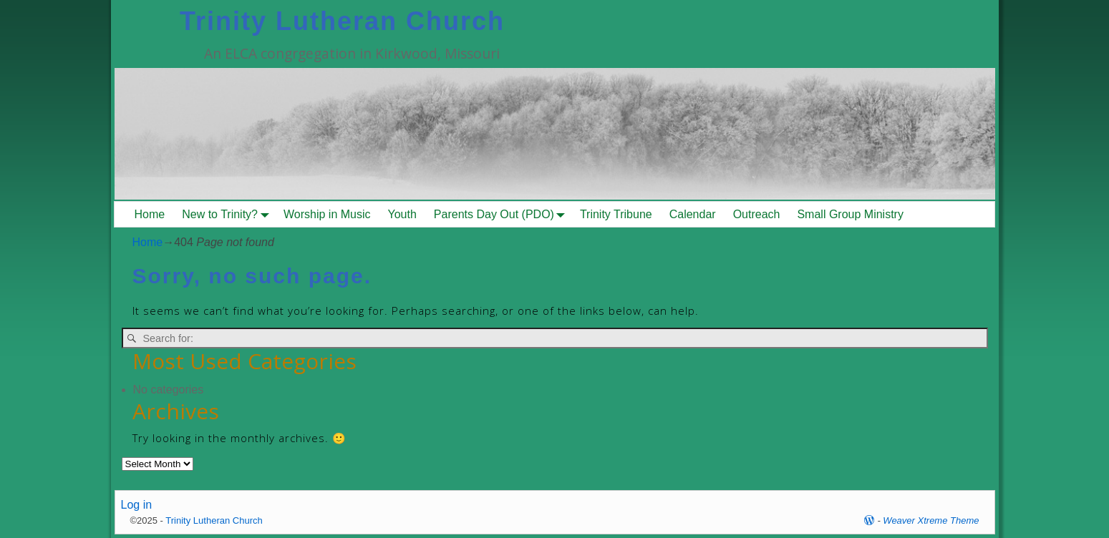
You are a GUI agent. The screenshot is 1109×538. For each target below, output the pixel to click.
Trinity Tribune (616, 214)
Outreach (756, 214)
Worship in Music (327, 214)
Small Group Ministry (850, 214)
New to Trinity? (228, 214)
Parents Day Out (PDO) (502, 214)
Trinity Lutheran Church (342, 21)
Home (150, 214)
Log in (136, 505)
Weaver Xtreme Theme (931, 520)
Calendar (692, 214)
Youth (402, 214)
